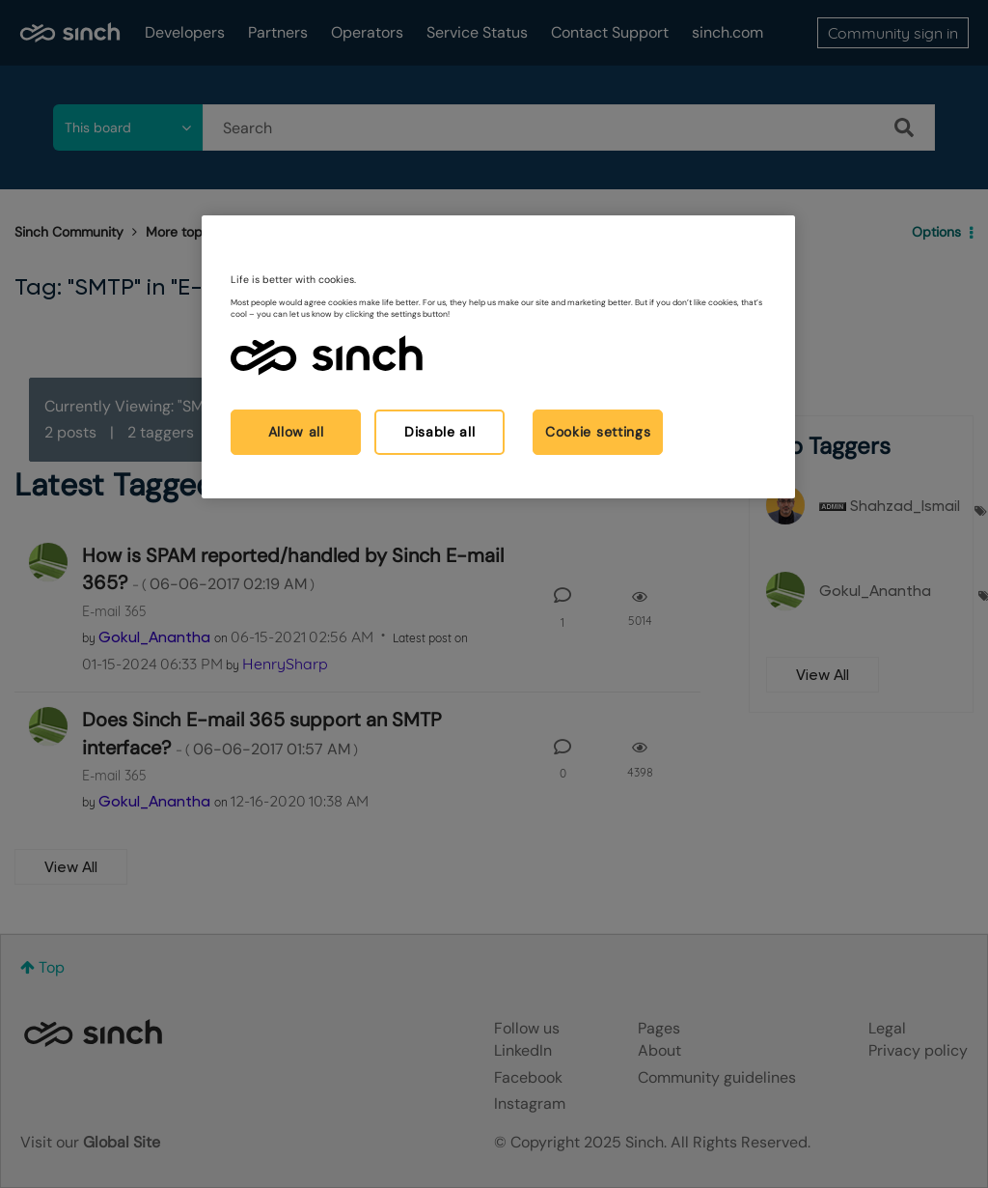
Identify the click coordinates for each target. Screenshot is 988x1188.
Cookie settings (598, 431)
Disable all (440, 431)
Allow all (296, 431)
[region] (498, 356)
